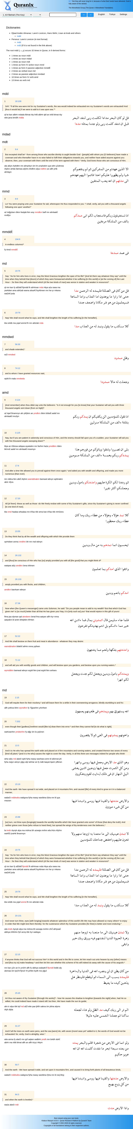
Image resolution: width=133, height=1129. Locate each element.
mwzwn (7, 800)
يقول (106, 326)
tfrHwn (31, 620)
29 (5, 1026)
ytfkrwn (59, 762)
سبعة (114, 1048)
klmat (56, 114)
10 (5, 433)
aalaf (54, 413)
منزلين (94, 422)
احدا (97, 175)
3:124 (17, 400)
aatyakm (8, 620)
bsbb (56, 968)
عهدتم (113, 169)
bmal (33, 616)
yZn (14, 968)
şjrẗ (26, 1039)
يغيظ (106, 983)
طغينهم (89, 711)
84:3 (17, 1094)
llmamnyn (16, 413)
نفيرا (107, 488)
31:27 (17, 1026)
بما (103, 569)
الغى (99, 735)
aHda (13, 169)
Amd (8, 249)
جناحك (97, 839)
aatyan (43, 616)
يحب (103, 181)
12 (5, 498)
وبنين (72, 482)
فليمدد (96, 290)
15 (5, 579)
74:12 (17, 368)
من (106, 169)
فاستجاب (99, 215)
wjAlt (6, 378)
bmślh (16, 117)
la (36, 732)
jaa (10, 616)
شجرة (97, 1042)
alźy (14, 565)
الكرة (108, 482)
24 (5, 850)
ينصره (102, 971)
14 (5, 555)
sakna (43, 1006)
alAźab (20, 290)
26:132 (18, 555)
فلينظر (79, 977)
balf (45, 212)
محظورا (110, 521)
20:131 (18, 915)
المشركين (97, 169)
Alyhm (25, 479)
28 (5, 993)
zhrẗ (51, 929)
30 (5, 1064)
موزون (109, 806)
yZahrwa (60, 166)
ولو (97, 123)
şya (50, 166)
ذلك (103, 774)
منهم (78, 833)
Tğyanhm (34, 708)
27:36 (17, 603)
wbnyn (51, 479)
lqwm (53, 762)
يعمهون (79, 711)
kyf (19, 1006)
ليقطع (88, 977)
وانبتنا (81, 801)
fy (5, 249)
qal (20, 616)
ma (58, 287)
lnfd (36, 114)
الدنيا (109, 938)
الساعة (74, 296)
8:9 (16, 199)
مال (92, 545)
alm (6, 1006)
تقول (122, 416)
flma (6, 616)
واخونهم (123, 735)
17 (5, 636)
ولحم (104, 649)
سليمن (112, 620)
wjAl (24, 759)
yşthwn (37, 646)
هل (73, 977)
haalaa (15, 512)
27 (5, 954)
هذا (77, 449)
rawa (55, 287)
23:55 (17, 531)
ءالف (117, 422)
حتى (125, 296)
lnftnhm (14, 932)
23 (5, 817)
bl (14, 620)
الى (126, 181)
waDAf (7, 293)
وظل (125, 358)
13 (5, 531)
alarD (19, 759)
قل (127, 118)
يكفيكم (96, 416)
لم (86, 169)
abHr (6, 1042)
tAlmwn (31, 565)
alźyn (10, 166)
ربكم (109, 215)
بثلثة (125, 422)
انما (114, 545)
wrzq (23, 932)
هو (109, 302)
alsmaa (8, 971)
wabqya (36, 932)
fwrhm (41, 446)
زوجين (91, 768)
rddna (10, 479)
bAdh (53, 1039)
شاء (84, 1010)
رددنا (121, 482)
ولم (120, 175)
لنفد (82, 118)
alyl (27, 762)
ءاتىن (77, 620)
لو (123, 118)
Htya (46, 287)
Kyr (52, 616)
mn (22, 166)
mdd (19, 36)
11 (5, 465)
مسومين (74, 455)
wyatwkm (29, 446)
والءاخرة (75, 971)
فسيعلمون (122, 302)
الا (127, 169)
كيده (116, 983)
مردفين (101, 221)
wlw (6, 117)
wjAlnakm (58, 479)
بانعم (116, 593)
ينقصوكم (78, 169)
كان (118, 118)
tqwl (9, 413)
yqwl (18, 323)
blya (6, 446)
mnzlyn (16, 416)
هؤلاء (115, 515)
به (101, 545)
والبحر (82, 1042)
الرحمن (83, 290)
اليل (125, 774)
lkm (29, 212)
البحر (112, 118)
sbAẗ (58, 1039)
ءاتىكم (112, 625)
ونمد (100, 326)
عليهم (101, 482)
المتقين (95, 181)
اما (97, 296)
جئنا (91, 123)
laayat (47, 762)
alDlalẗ (19, 287)
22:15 (17, 954)
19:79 (17, 312)
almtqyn (8, 172)
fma (38, 616)
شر (105, 302)
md (4, 690)
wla (49, 830)
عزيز (125, 1054)
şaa (34, 1006)
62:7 (70, 1)
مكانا (99, 302)
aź (5, 212)
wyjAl (30, 670)
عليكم (104, 175)
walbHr (38, 1039)
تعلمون (96, 569)
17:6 (17, 465)
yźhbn (31, 971)
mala (13, 378)
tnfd (52, 114)
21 (5, 745)
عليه (95, 1015)
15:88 (17, 817)
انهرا (120, 679)
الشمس (104, 1015)
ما (110, 296)
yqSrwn (40, 732)
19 (5, 697)
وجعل (99, 762)
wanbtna (43, 797)
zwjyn (12, 762)
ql (5, 114)
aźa (50, 287)
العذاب (90, 296)
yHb (55, 169)
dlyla (11, 1009)
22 (5, 784)
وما (81, 515)
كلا (126, 326)
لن (108, 971)
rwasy (34, 759)
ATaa (32, 512)
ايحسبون (123, 545)
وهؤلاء (106, 515)
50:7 (17, 1064)
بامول (80, 482)
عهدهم (74, 175)
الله (109, 181)
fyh (19, 932)
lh (30, 287)
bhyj (62, 1075)
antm (17, 620)
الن (104, 416)
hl (27, 971)
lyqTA (17, 971)
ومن (126, 768)
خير (126, 625)
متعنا (97, 833)
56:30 (17, 344)
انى (84, 215)
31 (5, 1094)
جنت (83, 673)
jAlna (52, 1006)
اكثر (113, 488)
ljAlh (38, 1006)
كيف (106, 1010)
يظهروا (113, 175)
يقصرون (85, 735)
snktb (10, 323)
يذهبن (124, 983)
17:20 (17, 498)
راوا (115, 296)
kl (51, 759)
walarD (7, 797)
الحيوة (117, 938)
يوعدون (104, 296)
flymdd (25, 287)
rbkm (18, 212)
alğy (29, 732)
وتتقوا (106, 449)
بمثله (84, 123)
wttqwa (21, 446)
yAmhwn (43, 708)
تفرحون (82, 625)
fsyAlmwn (40, 290)
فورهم (83, 449)
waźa (7, 1104)
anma (16, 541)
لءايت (96, 774)
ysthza (11, 708)
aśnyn (17, 762)
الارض (107, 762)
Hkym (40, 1042)
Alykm (7, 169)
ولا (73, 833)
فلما (126, 620)
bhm (17, 708)
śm (34, 166)
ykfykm (27, 413)
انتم (101, 625)
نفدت (96, 1048)
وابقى (125, 944)
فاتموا (90, 175)
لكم (90, 215)
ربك (87, 515)
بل (106, 625)
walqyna (24, 797)
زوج (117, 1084)
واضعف (89, 302)
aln (22, 413)
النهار (118, 774)
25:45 (17, 993)
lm (37, 166)
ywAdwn (8, 290)
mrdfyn (7, 215)
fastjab (24, 212)
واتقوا (125, 569)
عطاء (94, 515)
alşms (57, 1006)
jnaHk (14, 833)
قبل (126, 123)
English (101, 14)
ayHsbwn (8, 541)
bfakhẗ (20, 646)
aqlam (31, 1039)
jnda (13, 293)
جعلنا (113, 1015)
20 (5, 721)
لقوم (89, 774)
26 (5, 915)
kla (5, 323)
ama (15, 290)
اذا (120, 296)
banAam (16, 589)
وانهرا (77, 762)
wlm (54, 166)
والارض (123, 801)
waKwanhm (10, 732)
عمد (121, 253)
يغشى (75, 768)
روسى (85, 762)
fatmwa (19, 169)
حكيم (118, 1054)
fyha (28, 759)
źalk (42, 762)
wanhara (41, 759)
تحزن (125, 839)
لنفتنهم (100, 938)
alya (38, 169)
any (33, 212)
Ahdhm (32, 169)
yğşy (22, 762)
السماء (101, 977)
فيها (92, 762)
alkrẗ (19, 479)
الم (126, 1010)
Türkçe (112, 14)
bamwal (44, 479)
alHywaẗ (57, 929)
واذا (126, 1108)
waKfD (7, 833)
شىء (116, 806)
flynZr (23, 971)
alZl (26, 1006)
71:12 (17, 660)
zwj (58, 1075)
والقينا (104, 801)
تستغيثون (119, 215)
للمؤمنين (112, 416)
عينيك (114, 833)
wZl (6, 354)
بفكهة (112, 649)
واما (82, 296)
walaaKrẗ (43, 968)
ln (19, 968)
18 (5, 660)
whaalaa (23, 512)
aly (60, 968)
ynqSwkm (43, 166)
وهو (126, 762)
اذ (127, 215)
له (90, 290)
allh (52, 169)
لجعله (77, 1010)
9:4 (16, 149)
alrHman (35, 287)
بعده (121, 1048)
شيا (126, 175)
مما (120, 625)
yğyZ (44, 971)
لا (91, 735)
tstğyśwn (11, 212)
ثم (89, 169)
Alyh (6, 1009)
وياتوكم (97, 449)
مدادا (105, 118)
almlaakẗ (54, 212)
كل (120, 768)
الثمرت (113, 768)
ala (6, 166)
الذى (117, 569)
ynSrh (23, 968)
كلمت (109, 123)
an (48, 114)
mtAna (28, 830)
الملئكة (111, 221)
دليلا (89, 1015)
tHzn (53, 830)
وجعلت (123, 382)
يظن (116, 971)
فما (83, 620)
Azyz (34, 1042)
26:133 (18, 579)
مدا (76, 869)
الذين (121, 169)
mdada (21, 114)
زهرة (125, 938)
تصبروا (115, 449)
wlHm (26, 646)
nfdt (15, 1042)
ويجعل (97, 673)
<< (84, 15)
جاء (120, 620)
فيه (92, 938)
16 (5, 603)
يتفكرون (80, 774)
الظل (95, 1010)
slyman (15, 616)
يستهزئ (119, 711)
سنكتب (118, 326)
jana (10, 117)
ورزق (86, 938)
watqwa (8, 565)
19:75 (17, 271)
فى (126, 253)
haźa (46, 446)
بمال (89, 620)
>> (91, 15)
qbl (45, 114)
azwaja (38, 830)
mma (56, 616)
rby (32, 114)
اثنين (82, 768)
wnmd (24, 323)
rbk (37, 512)
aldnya (7, 932)
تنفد (116, 123)
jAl (60, 759)
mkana (57, 290)
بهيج (111, 1084)
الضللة (106, 290)
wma (41, 512)
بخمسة (107, 455)
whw (6, 759)
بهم (111, 711)
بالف (125, 221)
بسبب (115, 977)
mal (34, 541)
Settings (123, 14)
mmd (5, 191)
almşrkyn (28, 166)
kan (11, 114)
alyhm (26, 169)
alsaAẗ (33, 290)
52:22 (17, 636)
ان (121, 123)
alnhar (32, 762)
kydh (36, 971)
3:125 (17, 433)
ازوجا (85, 833)
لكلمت (96, 118)
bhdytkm (24, 620)
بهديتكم (92, 625)
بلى (126, 449)
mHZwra (60, 512)
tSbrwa (15, 446)
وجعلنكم (122, 488)
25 (5, 891)
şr (53, 290)
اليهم (82, 175)
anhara (53, 670)
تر (122, 1010)
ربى (88, 118)
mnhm (44, 830)
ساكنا (125, 1015)
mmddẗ (7, 232)
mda (41, 866)
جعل (104, 768)
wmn (47, 759)
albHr (15, 114)
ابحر (107, 1048)
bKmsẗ (7, 449)
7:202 (17, 721)
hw (50, 290)
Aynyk (15, 830)
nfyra (11, 482)
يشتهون (91, 649)
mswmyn (31, 449)
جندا (81, 302)
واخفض (108, 839)
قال (105, 620)
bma (25, 565)
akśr (6, 482)
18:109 (18, 101)
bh (27, 541)
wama (27, 290)
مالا (112, 382)
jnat (39, 670)
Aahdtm (17, 166)
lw (8, 114)
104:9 (17, 239)
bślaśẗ (49, 413)
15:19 (17, 784)
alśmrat (55, 759)
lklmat (28, 114)
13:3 (17, 745)
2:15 (17, 697)
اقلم (90, 1042)
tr (9, 1006)
